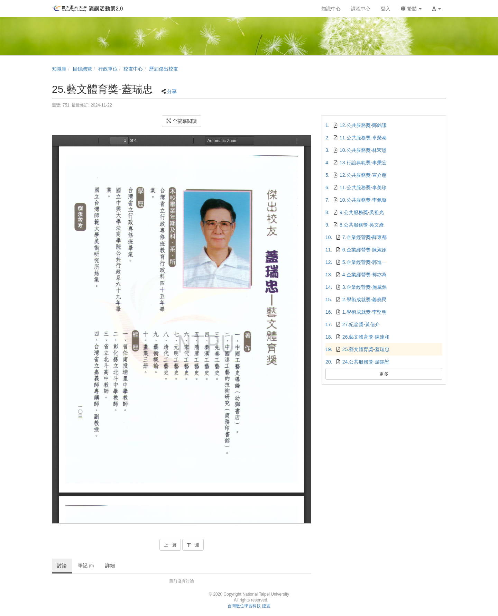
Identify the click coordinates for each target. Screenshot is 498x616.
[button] (436, 8)
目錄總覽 (82, 69)
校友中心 (133, 69)
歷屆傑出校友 (163, 69)
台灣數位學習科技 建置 (249, 606)
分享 (172, 91)
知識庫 (59, 69)
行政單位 (108, 69)
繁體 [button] (411, 8)
